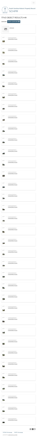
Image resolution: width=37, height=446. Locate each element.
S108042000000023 (12, 284)
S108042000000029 (12, 351)
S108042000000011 (12, 149)
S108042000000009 (12, 127)
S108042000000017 (12, 216)
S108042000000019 (12, 239)
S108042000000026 (12, 317)
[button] (19, 21)
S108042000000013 (12, 172)
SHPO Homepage (18, 432)
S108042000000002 (12, 48)
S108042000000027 (12, 328)
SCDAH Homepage (7, 432)
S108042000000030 (12, 362)
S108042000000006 (12, 93)
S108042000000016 (12, 205)
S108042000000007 (12, 104)
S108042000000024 (12, 295)
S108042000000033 (12, 396)
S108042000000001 (12, 37)
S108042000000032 (12, 384)
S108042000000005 (12, 82)
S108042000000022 (12, 272)
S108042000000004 (12, 71)
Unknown (11, 28)
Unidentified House (12, 39)
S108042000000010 (12, 138)
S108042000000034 (12, 407)
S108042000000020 (12, 250)
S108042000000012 (12, 160)
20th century (14, 21)
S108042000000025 (12, 306)
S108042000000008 (12, 116)
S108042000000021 (12, 261)
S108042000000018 (12, 228)
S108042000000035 (12, 418)
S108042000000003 (12, 60)
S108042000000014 (12, 183)
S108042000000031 (12, 373)
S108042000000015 (12, 194)
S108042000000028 (12, 340)
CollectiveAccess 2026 (12, 434)
